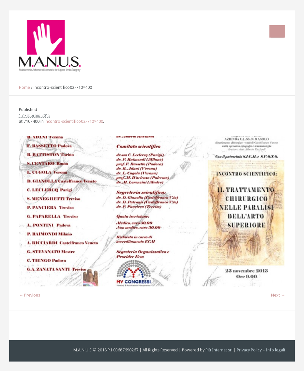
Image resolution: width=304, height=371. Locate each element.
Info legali (275, 349)
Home (24, 87)
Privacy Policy (249, 349)
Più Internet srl (219, 349)
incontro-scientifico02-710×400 (74, 121)
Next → (278, 295)
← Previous (29, 295)
